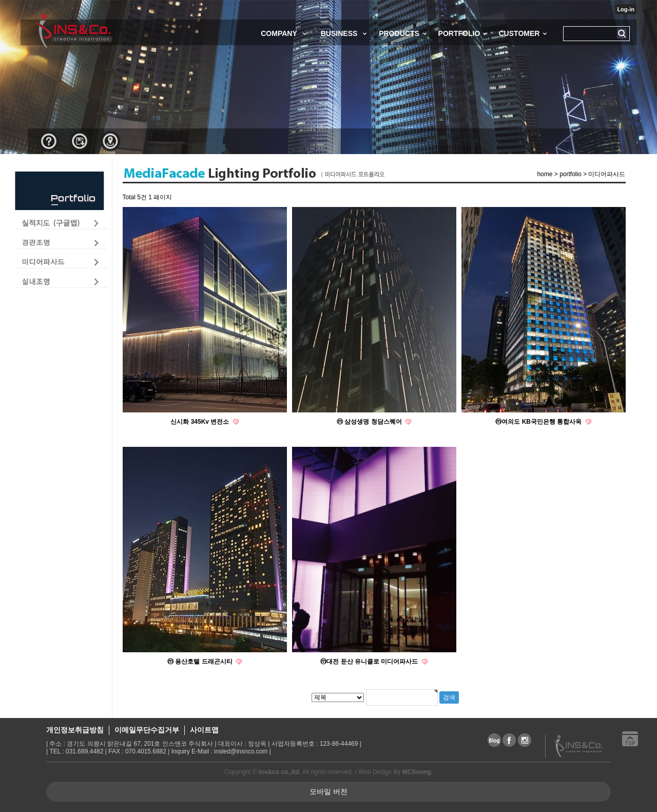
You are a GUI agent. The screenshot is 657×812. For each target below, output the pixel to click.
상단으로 (634, 744)
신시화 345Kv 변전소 (200, 421)
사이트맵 (204, 730)
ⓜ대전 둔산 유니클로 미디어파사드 (369, 661)
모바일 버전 (328, 791)
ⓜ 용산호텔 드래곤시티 (200, 661)
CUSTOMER (518, 33)
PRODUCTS (399, 33)
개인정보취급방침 (75, 730)
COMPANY (279, 33)
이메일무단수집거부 (146, 730)
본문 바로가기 (0, 0)
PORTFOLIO (459, 33)
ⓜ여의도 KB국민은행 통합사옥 (539, 421)
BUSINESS (339, 33)
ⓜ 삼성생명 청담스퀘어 (370, 421)
